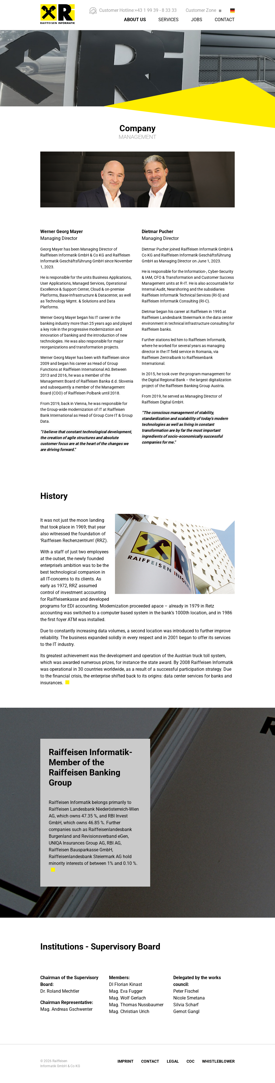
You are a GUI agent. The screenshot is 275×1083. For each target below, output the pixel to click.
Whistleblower (218, 1061)
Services (168, 19)
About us (135, 19)
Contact (225, 19)
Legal (173, 1061)
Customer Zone (203, 10)
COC (190, 1061)
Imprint (125, 1061)
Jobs (196, 19)
